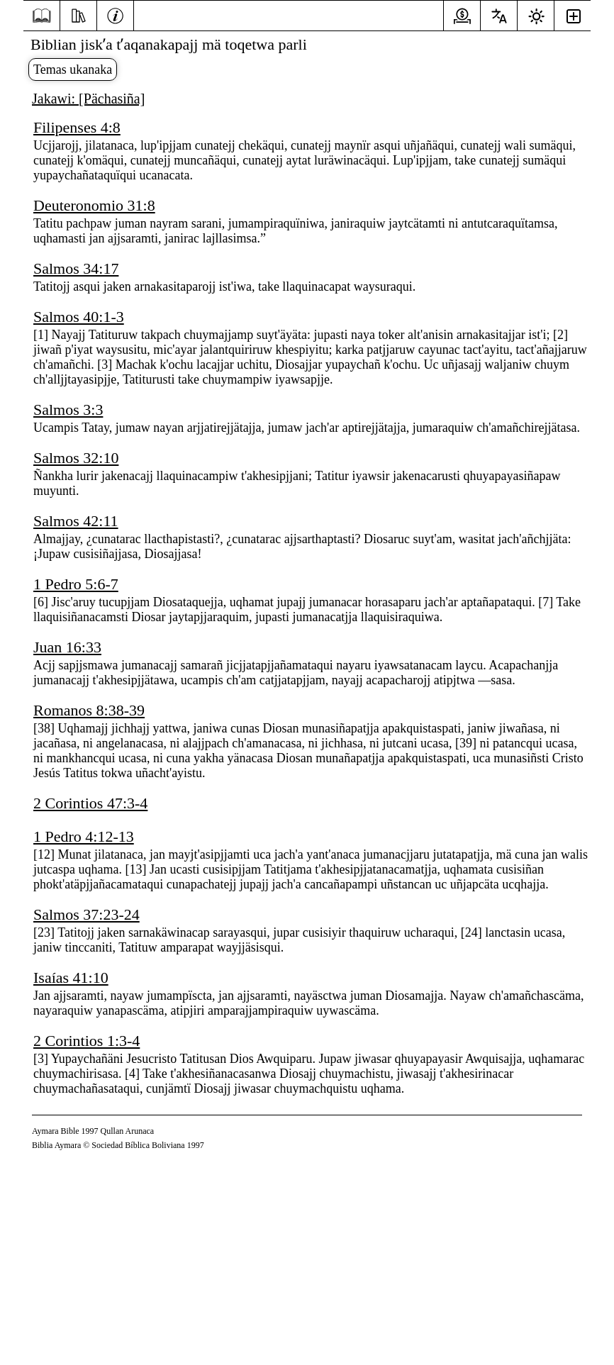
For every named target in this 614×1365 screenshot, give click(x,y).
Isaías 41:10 (70, 977)
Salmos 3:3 (68, 409)
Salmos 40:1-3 (78, 316)
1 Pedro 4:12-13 (83, 836)
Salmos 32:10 (75, 458)
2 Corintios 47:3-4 (90, 803)
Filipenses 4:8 (77, 127)
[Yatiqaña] (78, 14)
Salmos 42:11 (75, 521)
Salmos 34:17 (75, 268)
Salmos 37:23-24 (86, 914)
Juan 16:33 (67, 647)
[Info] (115, 14)
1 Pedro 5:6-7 (75, 584)
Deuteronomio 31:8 (94, 205)
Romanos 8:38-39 (89, 710)
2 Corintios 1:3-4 (86, 1040)
